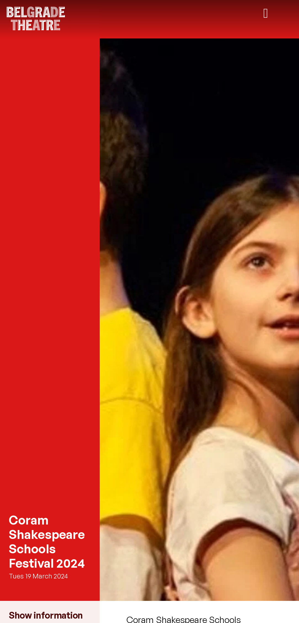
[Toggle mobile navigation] (265, 13)
